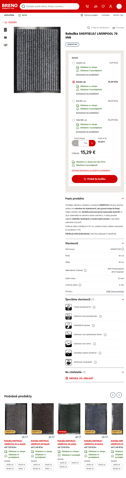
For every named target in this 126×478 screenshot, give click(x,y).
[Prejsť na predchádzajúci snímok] (112, 395)
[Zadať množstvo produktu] (83, 143)
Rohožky (12, 22)
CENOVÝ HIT (72, 44)
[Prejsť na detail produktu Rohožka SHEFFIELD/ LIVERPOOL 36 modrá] (96, 437)
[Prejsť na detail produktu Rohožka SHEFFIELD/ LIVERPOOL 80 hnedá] (43, 437)
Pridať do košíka (94, 179)
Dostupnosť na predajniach (87, 74)
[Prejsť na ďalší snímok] (119, 395)
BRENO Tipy (118, 15)
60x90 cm (21, 465)
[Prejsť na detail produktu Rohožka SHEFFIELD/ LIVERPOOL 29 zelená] (69, 437)
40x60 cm (9, 465)
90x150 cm (10, 469)
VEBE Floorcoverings (115, 291)
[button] (8, 15)
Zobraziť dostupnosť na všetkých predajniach (91, 170)
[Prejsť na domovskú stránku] (10, 6)
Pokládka (106, 15)
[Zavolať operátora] (88, 6)
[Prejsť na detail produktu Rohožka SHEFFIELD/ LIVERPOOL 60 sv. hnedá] (16, 437)
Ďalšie (21, 469)
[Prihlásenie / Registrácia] (110, 6)
